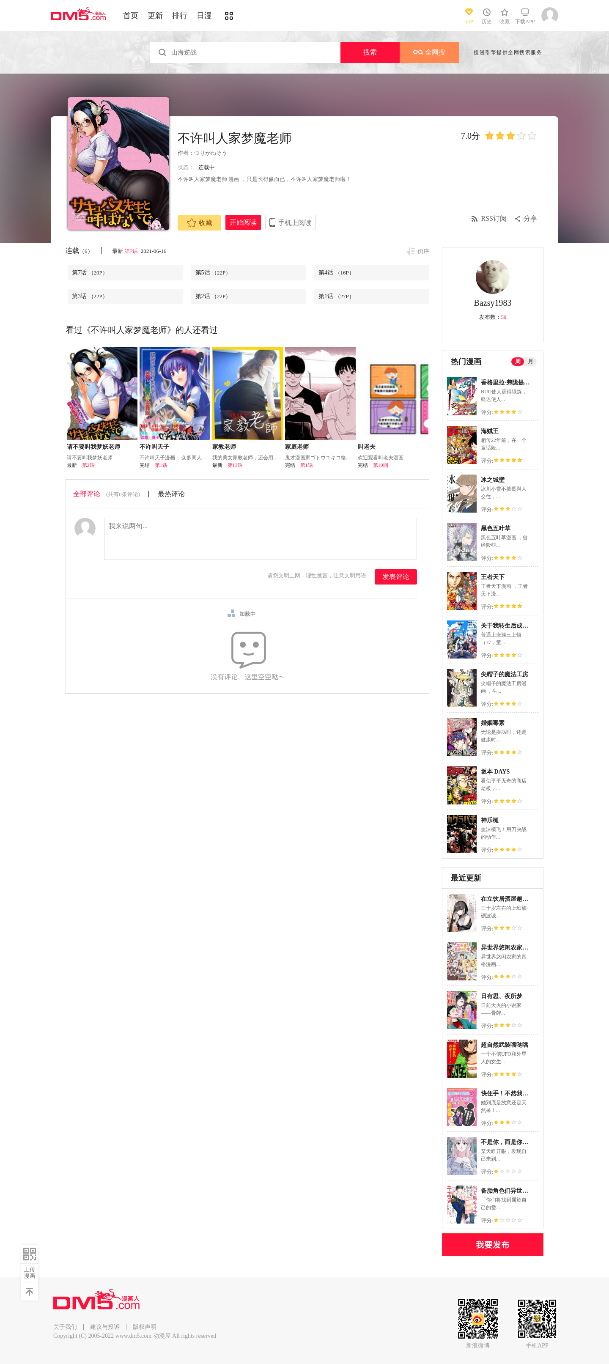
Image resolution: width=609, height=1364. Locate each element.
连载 (79, 250)
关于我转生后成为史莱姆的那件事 (525, 626)
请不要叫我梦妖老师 (93, 447)
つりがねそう (210, 153)
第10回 (380, 465)
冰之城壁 (493, 480)
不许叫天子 (154, 447)
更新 (155, 15)
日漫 (204, 15)
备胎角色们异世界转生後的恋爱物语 (528, 1191)
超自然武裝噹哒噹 (504, 1045)
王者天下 (493, 577)
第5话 (213, 272)
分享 (530, 218)
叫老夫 (367, 447)
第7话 (132, 251)
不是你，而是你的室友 (510, 1142)
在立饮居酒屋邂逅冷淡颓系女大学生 (528, 899)
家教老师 (224, 447)
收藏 (199, 223)
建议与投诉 (105, 1327)
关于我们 (65, 1327)
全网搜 (429, 52)
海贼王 (490, 431)
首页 (130, 15)
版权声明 (144, 1327)
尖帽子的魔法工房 (504, 674)
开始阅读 (243, 222)
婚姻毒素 (493, 723)
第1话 (336, 296)
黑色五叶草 (495, 528)
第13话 (235, 465)
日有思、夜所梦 (501, 996)
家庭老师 (297, 447)
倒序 (423, 251)
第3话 (90, 296)
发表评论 (395, 576)
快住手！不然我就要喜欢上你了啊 (525, 1093)
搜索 (370, 52)
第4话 (336, 272)
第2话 (213, 296)
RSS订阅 (494, 218)
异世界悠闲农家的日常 (510, 947)
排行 (179, 15)
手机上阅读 (295, 222)
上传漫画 (29, 1272)
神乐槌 (490, 820)
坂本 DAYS (495, 771)
